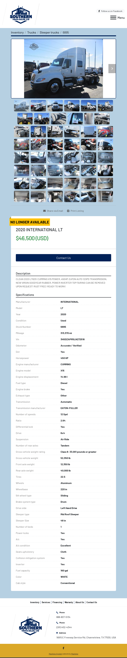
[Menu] (113, 17)
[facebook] (110, 11)
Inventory (34, 602)
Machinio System (55, 654)
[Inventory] (17, 32)
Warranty (69, 602)
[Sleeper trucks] (49, 32)
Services (46, 602)
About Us (79, 602)
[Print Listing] (75, 211)
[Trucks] (31, 32)
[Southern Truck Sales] (30, 624)
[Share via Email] (53, 211)
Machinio (74, 654)
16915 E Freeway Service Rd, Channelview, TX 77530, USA (86, 637)
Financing (57, 602)
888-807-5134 (63, 616)
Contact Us (63, 258)
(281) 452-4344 (64, 627)
